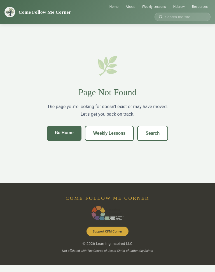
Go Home (64, 132)
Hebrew (179, 7)
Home (113, 7)
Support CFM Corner (107, 231)
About (130, 7)
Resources (200, 7)
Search (153, 133)
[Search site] (184, 17)
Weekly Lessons (154, 7)
